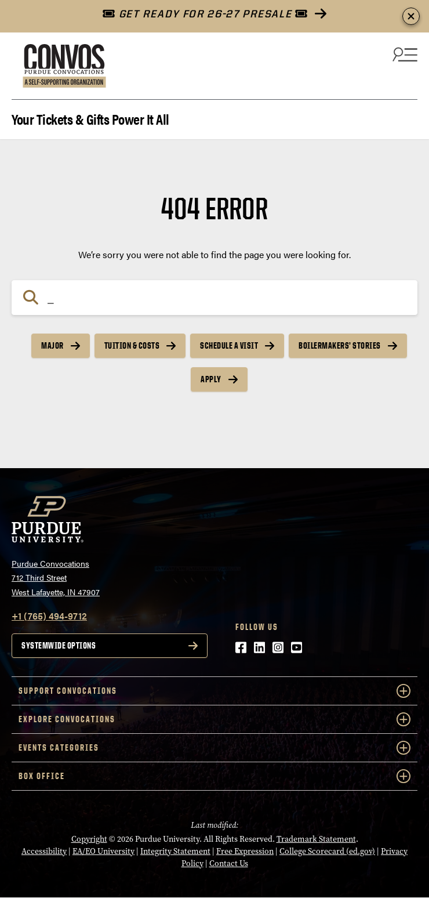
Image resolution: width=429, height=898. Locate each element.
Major (52, 345)
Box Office (214, 776)
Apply (211, 379)
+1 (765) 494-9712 (49, 615)
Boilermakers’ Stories (340, 345)
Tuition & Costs (132, 345)
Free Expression (245, 851)
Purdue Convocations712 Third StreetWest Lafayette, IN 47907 (56, 577)
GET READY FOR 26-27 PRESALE (205, 14)
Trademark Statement (316, 839)
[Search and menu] (403, 54)
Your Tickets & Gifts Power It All (90, 118)
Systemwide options (58, 645)
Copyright (89, 839)
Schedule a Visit (229, 345)
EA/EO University (103, 851)
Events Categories (214, 748)
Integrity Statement (175, 851)
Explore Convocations (214, 719)
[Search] (214, 297)
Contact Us (228, 863)
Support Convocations (214, 691)
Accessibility (44, 851)
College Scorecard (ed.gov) (327, 851)
